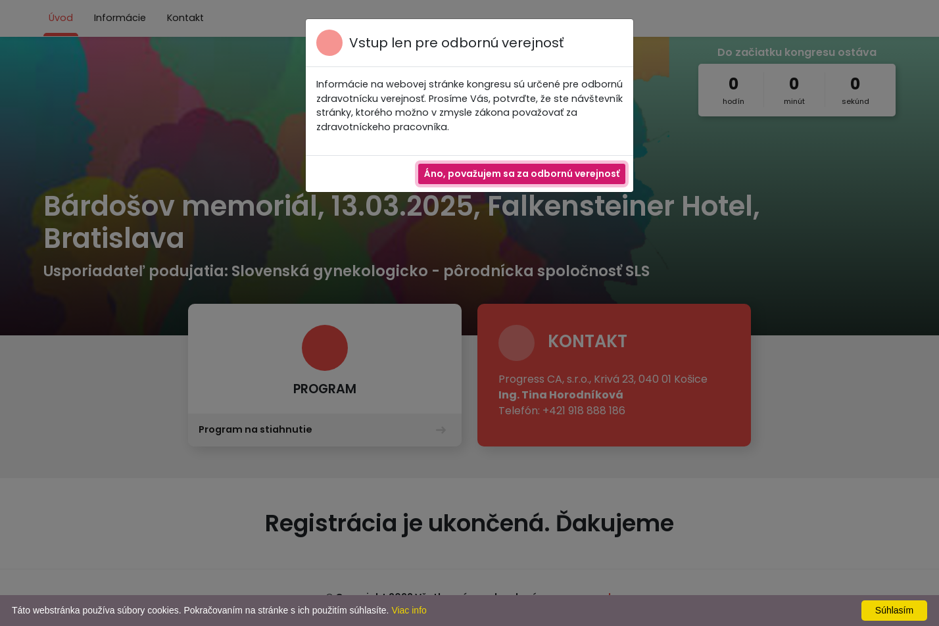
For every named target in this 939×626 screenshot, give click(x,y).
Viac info (408, 610)
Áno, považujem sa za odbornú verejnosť (521, 173)
